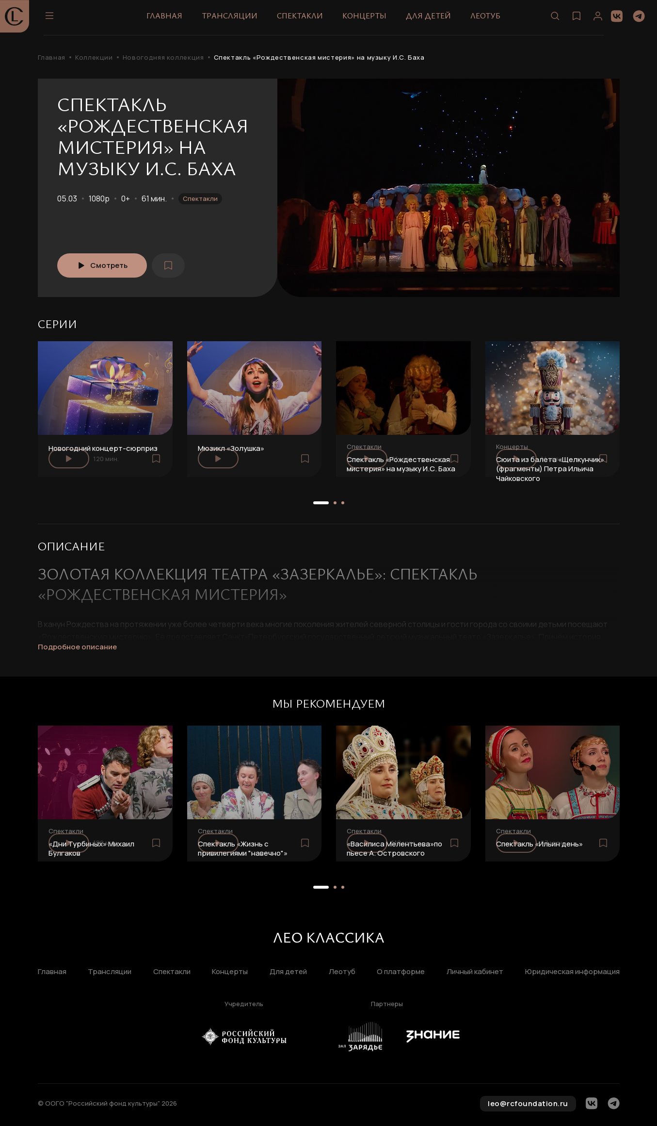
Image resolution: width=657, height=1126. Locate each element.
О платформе (401, 972)
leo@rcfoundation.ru (528, 1103)
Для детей (431, 19)
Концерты (367, 19)
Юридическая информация (572, 972)
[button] (321, 502)
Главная (167, 19)
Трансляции (232, 19)
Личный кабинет (475, 972)
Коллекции (94, 57)
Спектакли (303, 19)
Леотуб (488, 19)
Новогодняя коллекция (163, 57)
